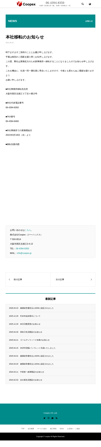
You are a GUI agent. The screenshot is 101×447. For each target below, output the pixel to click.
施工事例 (53, 429)
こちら (28, 230)
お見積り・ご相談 (73, 429)
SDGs (62, 429)
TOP (22, 429)
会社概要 (31, 429)
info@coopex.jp (24, 253)
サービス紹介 (42, 429)
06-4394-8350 (22, 248)
